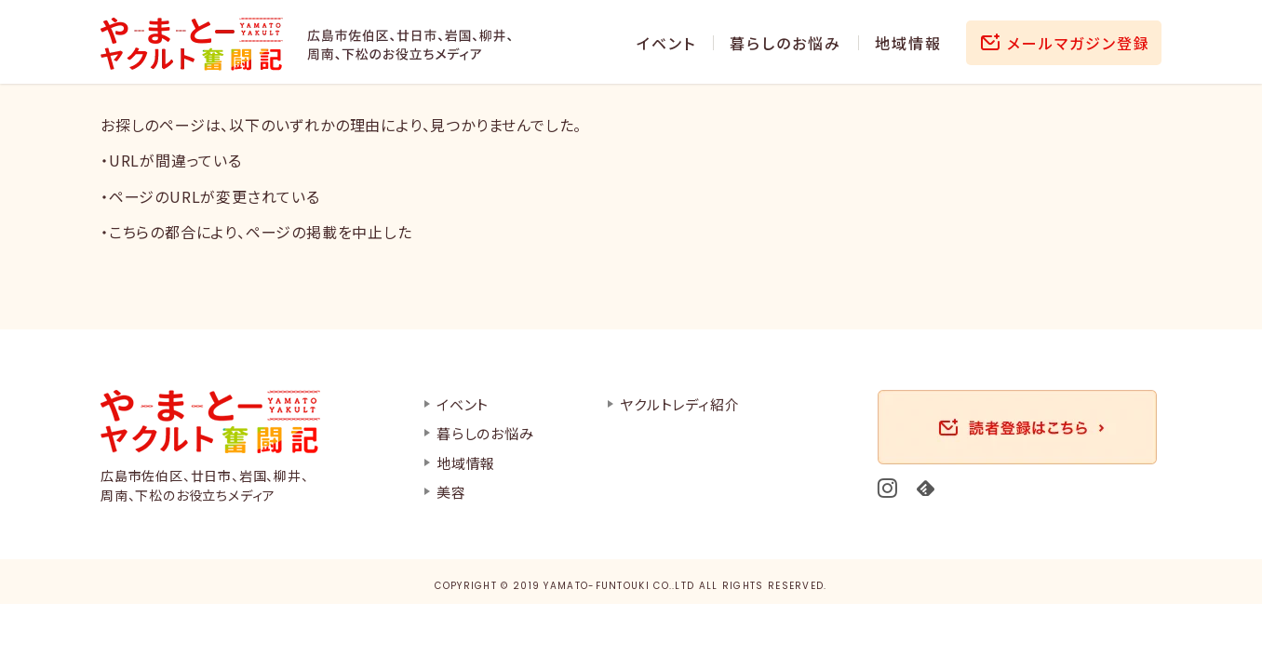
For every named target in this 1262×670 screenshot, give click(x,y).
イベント (666, 43)
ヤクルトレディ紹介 (679, 404)
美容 (451, 492)
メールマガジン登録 (1078, 43)
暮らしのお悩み (785, 43)
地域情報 (908, 43)
